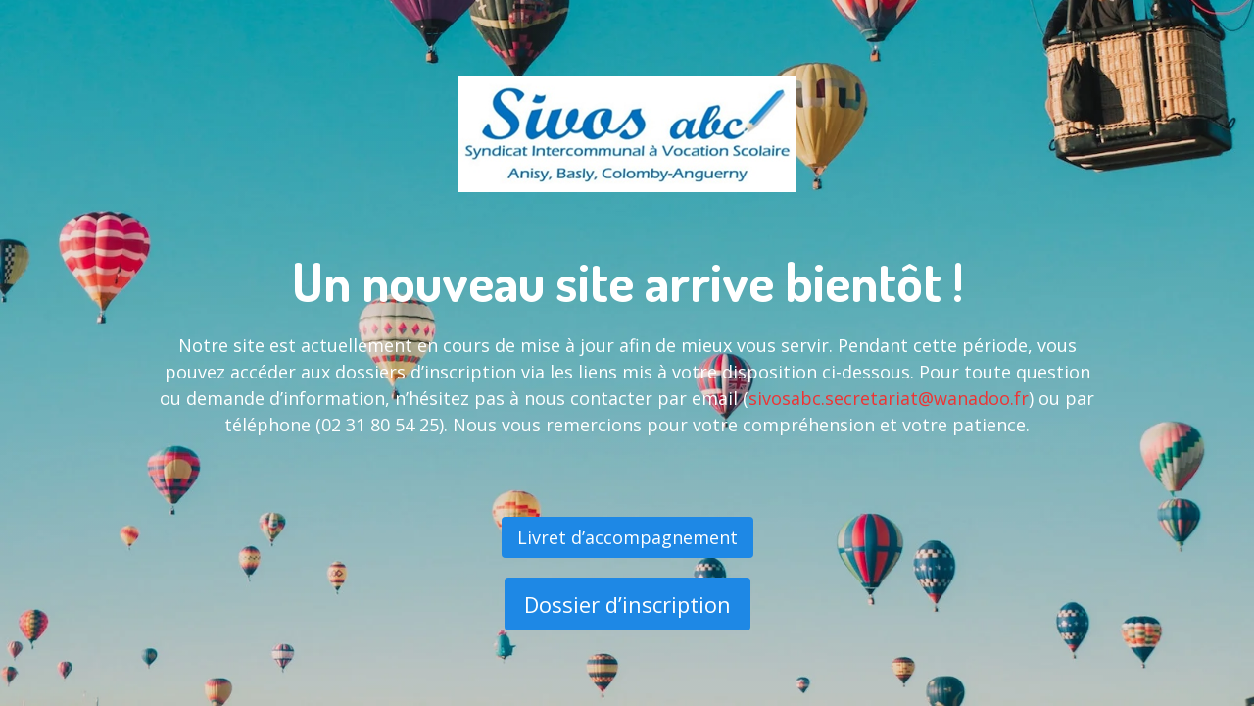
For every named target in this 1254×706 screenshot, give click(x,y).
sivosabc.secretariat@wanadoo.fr (888, 398)
